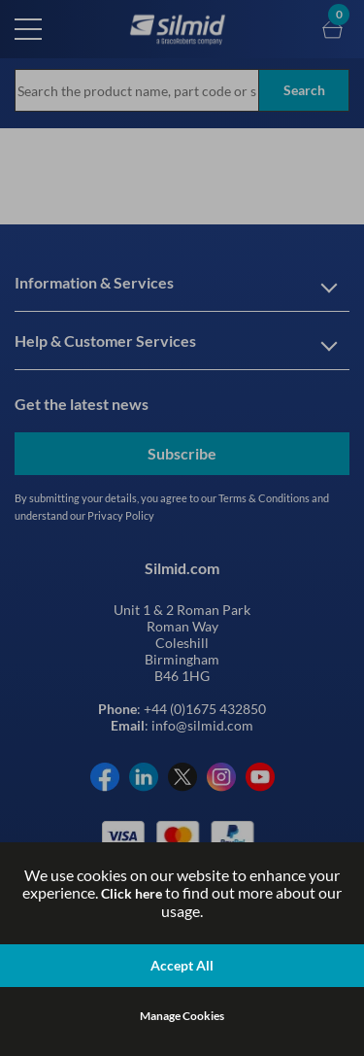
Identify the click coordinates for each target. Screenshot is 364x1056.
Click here (131, 893)
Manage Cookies (182, 1015)
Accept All (182, 965)
